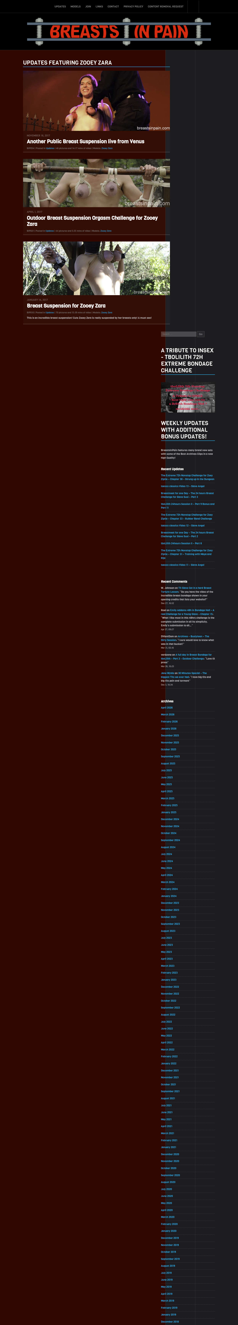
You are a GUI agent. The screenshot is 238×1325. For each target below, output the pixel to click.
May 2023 (176, 691)
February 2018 (179, 1135)
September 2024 (180, 578)
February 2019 (179, 1050)
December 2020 (180, 895)
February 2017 (179, 1220)
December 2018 (180, 1064)
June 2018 (177, 1107)
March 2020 (178, 959)
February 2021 (179, 881)
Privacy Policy (133, 6)
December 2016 (180, 1234)
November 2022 (180, 733)
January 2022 (179, 803)
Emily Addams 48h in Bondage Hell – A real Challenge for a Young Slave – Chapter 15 (197, 349)
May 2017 (176, 1198)
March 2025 (178, 535)
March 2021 (177, 874)
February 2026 (179, 458)
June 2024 (177, 599)
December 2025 (180, 472)
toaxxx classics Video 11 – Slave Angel (193, 299)
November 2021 (180, 818)
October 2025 (179, 486)
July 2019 (176, 1015)
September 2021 (180, 832)
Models (75, 6)
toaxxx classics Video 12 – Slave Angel (193, 259)
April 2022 (177, 782)
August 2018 (178, 1093)
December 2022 (180, 726)
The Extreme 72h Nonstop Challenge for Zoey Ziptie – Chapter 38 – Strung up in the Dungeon (197, 208)
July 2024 (176, 592)
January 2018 (178, 1142)
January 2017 (178, 1227)
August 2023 (178, 669)
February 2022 (179, 796)
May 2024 (176, 606)
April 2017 (177, 1205)
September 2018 (180, 1086)
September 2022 (180, 747)
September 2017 (180, 1170)
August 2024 (178, 585)
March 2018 (177, 1128)
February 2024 (179, 627)
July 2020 (176, 930)
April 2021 (177, 867)
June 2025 (177, 514)
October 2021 (178, 825)
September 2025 (180, 493)
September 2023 (180, 662)
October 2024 (179, 571)
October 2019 (178, 994)
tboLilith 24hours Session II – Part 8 (192, 277)
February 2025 (179, 542)
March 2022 (178, 789)
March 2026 (178, 451)
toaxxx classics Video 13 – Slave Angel (193, 219)
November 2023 (180, 648)
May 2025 (176, 521)
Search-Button (193, 6)
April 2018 (177, 1121)
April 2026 (177, 444)
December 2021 (180, 810)
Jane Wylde (177, 409)
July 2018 (176, 1100)
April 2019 (177, 1036)
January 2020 (179, 973)
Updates (60, 6)
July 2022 (176, 761)
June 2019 (177, 1022)
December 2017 (180, 1149)
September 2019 (180, 1001)
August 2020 (178, 923)
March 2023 (178, 705)
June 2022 (177, 768)
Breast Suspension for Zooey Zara (56, 306)
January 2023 (179, 719)
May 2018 (176, 1114)
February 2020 (179, 966)
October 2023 (179, 655)
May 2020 (176, 945)
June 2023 (177, 684)
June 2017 (177, 1191)
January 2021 (178, 888)
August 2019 (178, 1008)
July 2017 (176, 1184)
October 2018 (178, 1079)
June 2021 (177, 853)
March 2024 (178, 620)
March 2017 (177, 1213)
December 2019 (180, 980)
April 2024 (177, 613)
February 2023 (179, 712)
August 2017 (178, 1177)
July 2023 (176, 676)
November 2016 (180, 1241)
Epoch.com (207, 1282)
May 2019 (176, 1029)
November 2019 (180, 987)
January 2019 (178, 1057)
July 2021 (176, 846)
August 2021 (178, 839)
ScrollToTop (119, 1300)
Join (88, 6)
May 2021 (176, 860)
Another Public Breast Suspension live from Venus (75, 141)
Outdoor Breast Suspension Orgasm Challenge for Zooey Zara (82, 221)
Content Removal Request (166, 6)
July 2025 (176, 507)
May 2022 (176, 775)
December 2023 (180, 641)
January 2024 (179, 634)
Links (99, 6)
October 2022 (179, 740)
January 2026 (179, 465)
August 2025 (178, 500)
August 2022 (178, 754)
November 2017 (180, 1156)
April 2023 (177, 698)
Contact (113, 6)
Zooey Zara (96, 148)
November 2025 (180, 479)
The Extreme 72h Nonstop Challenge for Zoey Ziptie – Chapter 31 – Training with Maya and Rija (197, 288)
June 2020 (177, 937)
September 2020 (180, 916)
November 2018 (180, 1071)
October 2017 (178, 1163)
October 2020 (179, 909)
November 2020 (180, 902)
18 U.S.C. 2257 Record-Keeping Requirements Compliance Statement (133, 1318)
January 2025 (179, 549)
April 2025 (177, 528)
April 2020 (177, 952)
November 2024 (180, 564)
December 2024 (180, 557)
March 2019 (177, 1043)
